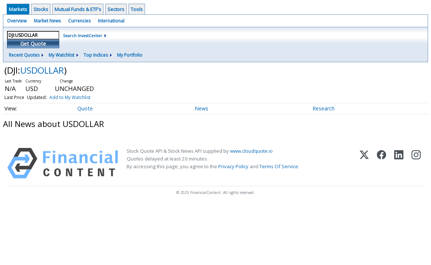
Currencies (79, 21)
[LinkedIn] (398, 163)
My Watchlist (61, 55)
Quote (85, 108)
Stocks (40, 9)
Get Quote (33, 43)
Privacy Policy (233, 166)
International (111, 21)
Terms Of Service (278, 166)
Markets (18, 9)
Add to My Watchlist (70, 97)
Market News (47, 21)
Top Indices (96, 55)
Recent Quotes (24, 55)
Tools (137, 9)
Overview (17, 21)
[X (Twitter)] (364, 163)
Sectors (115, 9)
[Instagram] (416, 163)
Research (323, 108)
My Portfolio (129, 55)
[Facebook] (381, 163)
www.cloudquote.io (251, 151)
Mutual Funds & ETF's (77, 9)
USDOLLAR (42, 70)
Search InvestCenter (82, 35)
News (201, 108)
